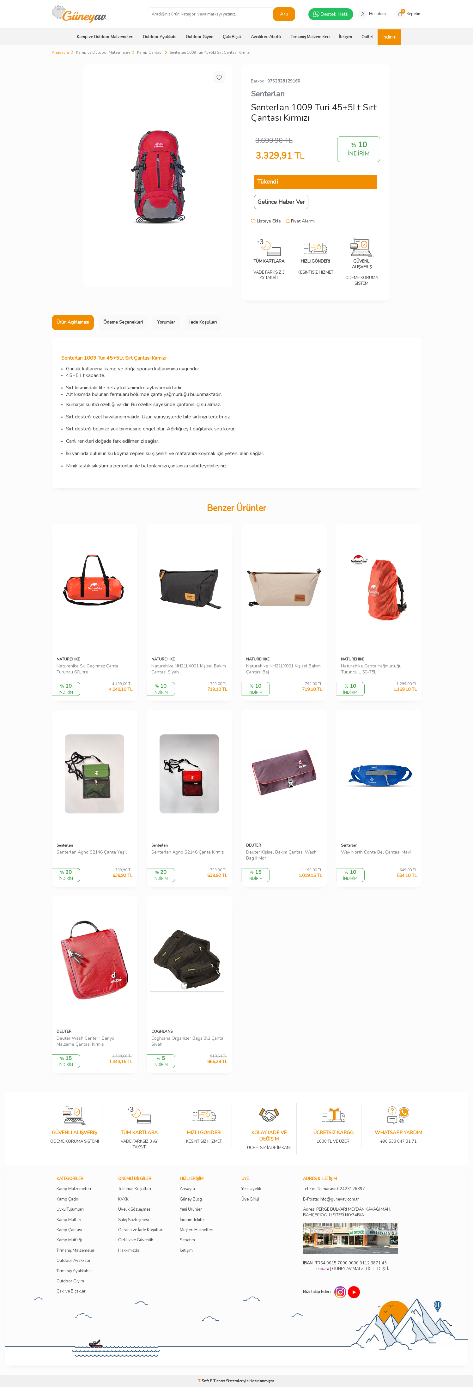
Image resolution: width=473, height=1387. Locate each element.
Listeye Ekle (266, 221)
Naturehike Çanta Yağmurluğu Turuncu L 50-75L (371, 669)
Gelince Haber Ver (281, 202)
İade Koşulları (203, 322)
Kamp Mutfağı (69, 1240)
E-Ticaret (217, 1381)
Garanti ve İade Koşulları (140, 1230)
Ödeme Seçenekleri (123, 322)
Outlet (367, 37)
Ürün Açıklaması (73, 322)
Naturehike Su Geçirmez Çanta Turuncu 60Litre (87, 669)
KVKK (123, 1199)
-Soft (204, 1381)
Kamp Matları (69, 1220)
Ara (284, 13)
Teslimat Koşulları (134, 1189)
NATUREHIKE (68, 659)
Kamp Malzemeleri (74, 1189)
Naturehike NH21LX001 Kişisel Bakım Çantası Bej (283, 669)
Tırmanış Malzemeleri (310, 37)
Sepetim (187, 1240)
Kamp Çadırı (68, 1199)
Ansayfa (187, 1189)
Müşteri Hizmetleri (196, 1230)
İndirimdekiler (192, 1220)
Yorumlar (166, 322)
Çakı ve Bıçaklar (71, 1291)
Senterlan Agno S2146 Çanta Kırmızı (187, 852)
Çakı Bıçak (232, 37)
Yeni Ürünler (191, 1209)
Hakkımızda (128, 1250)
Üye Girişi (250, 1199)
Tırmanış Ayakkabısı (75, 1271)
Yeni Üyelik (251, 1189)
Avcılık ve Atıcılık (266, 37)
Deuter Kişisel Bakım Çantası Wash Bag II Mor (281, 855)
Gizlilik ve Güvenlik (135, 1240)
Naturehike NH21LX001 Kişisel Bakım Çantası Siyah (188, 669)
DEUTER (253, 845)
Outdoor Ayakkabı (159, 37)
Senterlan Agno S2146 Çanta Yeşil (92, 852)
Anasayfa (60, 52)
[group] (157, 175)
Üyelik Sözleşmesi (135, 1209)
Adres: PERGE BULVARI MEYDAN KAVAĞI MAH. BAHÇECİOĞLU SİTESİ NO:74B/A (347, 1212)
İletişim (345, 37)
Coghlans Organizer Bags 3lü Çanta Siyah (187, 1041)
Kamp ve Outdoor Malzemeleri (105, 37)
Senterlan (268, 94)
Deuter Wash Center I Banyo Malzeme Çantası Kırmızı (85, 1041)
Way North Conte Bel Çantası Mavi (376, 852)
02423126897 (351, 1189)
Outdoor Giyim (199, 37)
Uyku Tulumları (70, 1209)
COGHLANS (162, 1031)
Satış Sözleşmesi (133, 1220)
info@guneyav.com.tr (339, 1199)
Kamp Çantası (149, 52)
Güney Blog (191, 1199)
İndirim (389, 36)
